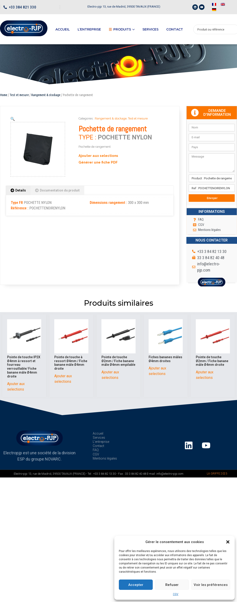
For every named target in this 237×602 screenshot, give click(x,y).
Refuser (172, 585)
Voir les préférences (211, 585)
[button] (228, 542)
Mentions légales (105, 458)
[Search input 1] (213, 29)
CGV (175, 594)
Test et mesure (19, 95)
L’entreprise (89, 29)
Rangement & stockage (45, 95)
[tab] (18, 190)
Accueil (62, 29)
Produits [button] (122, 29)
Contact (174, 29)
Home (3, 95)
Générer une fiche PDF (98, 162)
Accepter (135, 585)
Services (150, 29)
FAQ (96, 450)
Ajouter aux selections (98, 156)
